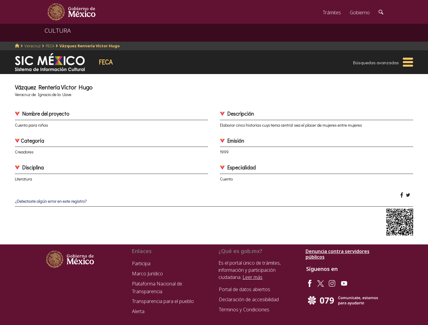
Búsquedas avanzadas (376, 62)
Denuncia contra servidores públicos (337, 254)
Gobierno (360, 12)
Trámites (332, 12)
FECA (50, 45)
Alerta (138, 311)
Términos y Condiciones (244, 309)
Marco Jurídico (147, 273)
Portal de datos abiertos (244, 289)
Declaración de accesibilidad (249, 299)
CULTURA (58, 30)
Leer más (252, 277)
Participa (141, 263)
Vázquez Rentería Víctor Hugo (89, 45)
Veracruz (32, 45)
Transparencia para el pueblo (163, 301)
